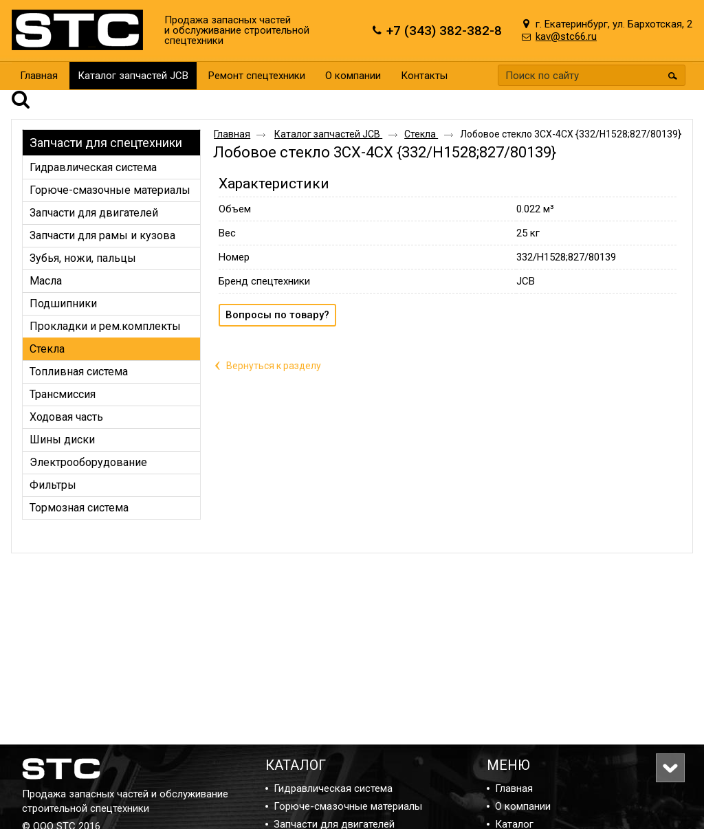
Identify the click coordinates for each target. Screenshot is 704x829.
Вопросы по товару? (277, 295)
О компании (523, 806)
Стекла (421, 114)
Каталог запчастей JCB (133, 75)
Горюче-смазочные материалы (348, 806)
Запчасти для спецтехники (106, 123)
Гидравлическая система (333, 788)
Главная (232, 114)
